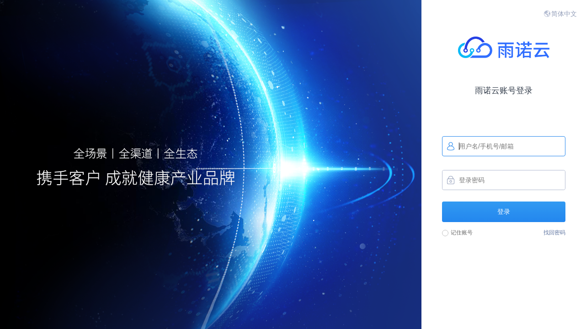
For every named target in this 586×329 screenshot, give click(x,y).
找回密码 (554, 232)
